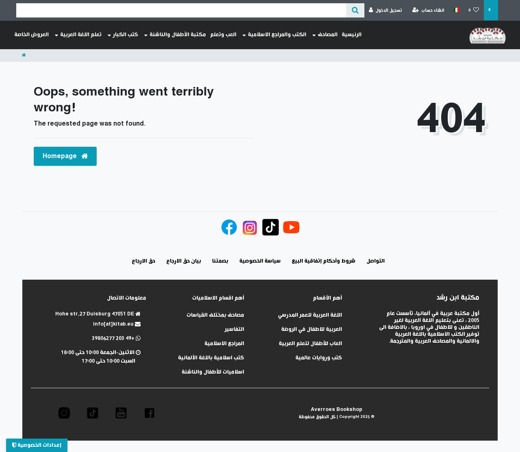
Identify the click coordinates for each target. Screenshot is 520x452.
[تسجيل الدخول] (385, 10)
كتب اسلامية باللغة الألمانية (211, 358)
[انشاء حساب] (428, 10)
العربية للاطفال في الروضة (311, 329)
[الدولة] (456, 10)
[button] (149, 413)
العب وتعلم (223, 35)
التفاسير (234, 329)
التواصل (375, 261)
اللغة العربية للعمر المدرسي (310, 315)
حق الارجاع (143, 261)
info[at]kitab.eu (117, 324)
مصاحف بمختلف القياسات (215, 315)
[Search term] (181, 10)
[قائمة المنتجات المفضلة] (474, 10)
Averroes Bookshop (336, 409)
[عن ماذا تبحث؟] (355, 10)
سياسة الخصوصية (260, 261)
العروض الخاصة (31, 35)
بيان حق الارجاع (183, 261)
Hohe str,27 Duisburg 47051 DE (98, 314)
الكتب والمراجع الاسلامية (274, 35)
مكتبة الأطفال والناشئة (175, 35)
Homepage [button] (65, 156)
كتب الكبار (123, 35)
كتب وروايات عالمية (318, 358)
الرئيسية (352, 35)
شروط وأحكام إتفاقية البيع (323, 261)
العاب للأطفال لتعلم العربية (310, 344)
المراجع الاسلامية (224, 344)
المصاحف (325, 35)
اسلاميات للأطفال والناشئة (213, 372)
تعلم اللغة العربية (78, 35)
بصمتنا (220, 261)
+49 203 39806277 (116, 338)
